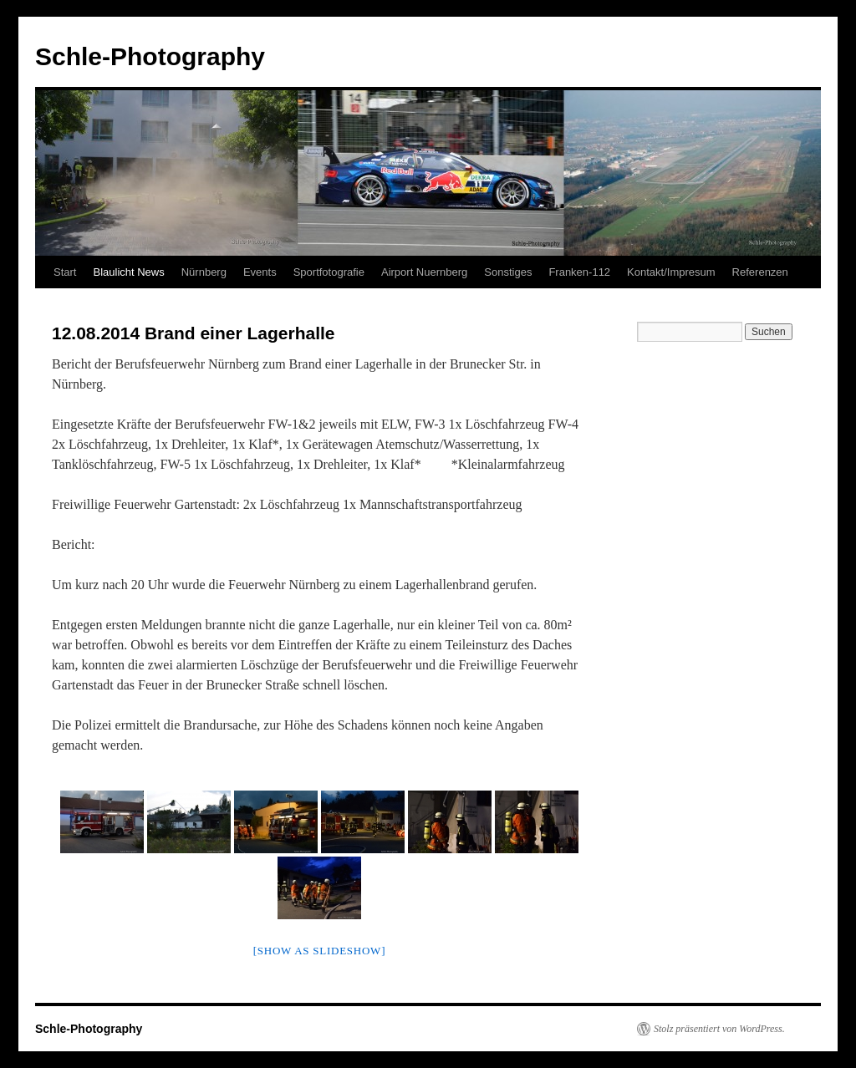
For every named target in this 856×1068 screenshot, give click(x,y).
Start (65, 272)
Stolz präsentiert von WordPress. (719, 1029)
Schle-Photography (150, 56)
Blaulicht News (128, 272)
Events (260, 272)
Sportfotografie (328, 272)
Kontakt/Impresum (671, 272)
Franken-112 (579, 272)
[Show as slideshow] (319, 950)
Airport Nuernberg (424, 272)
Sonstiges (508, 272)
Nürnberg (204, 272)
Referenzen (760, 272)
